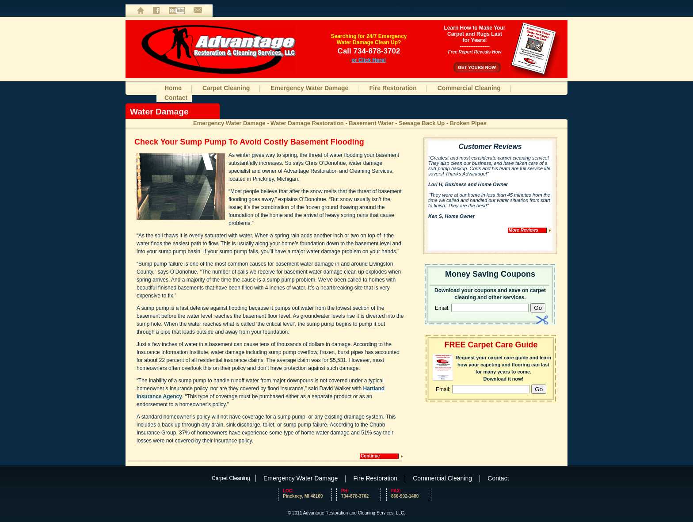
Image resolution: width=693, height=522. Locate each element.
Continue (370, 455)
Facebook (156, 11)
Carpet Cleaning (226, 87)
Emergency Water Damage (309, 87)
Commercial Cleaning (469, 87)
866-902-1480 (408, 493)
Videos (177, 11)
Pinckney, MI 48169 (303, 496)
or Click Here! (368, 60)
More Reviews (523, 230)
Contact (198, 10)
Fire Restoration (392, 87)
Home (140, 10)
